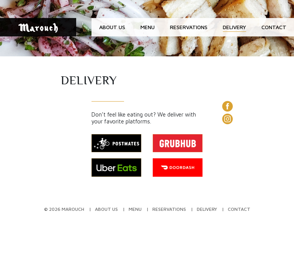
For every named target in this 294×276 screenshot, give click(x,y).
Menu (147, 27)
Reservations (188, 27)
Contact (273, 27)
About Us (112, 27)
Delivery (234, 27)
